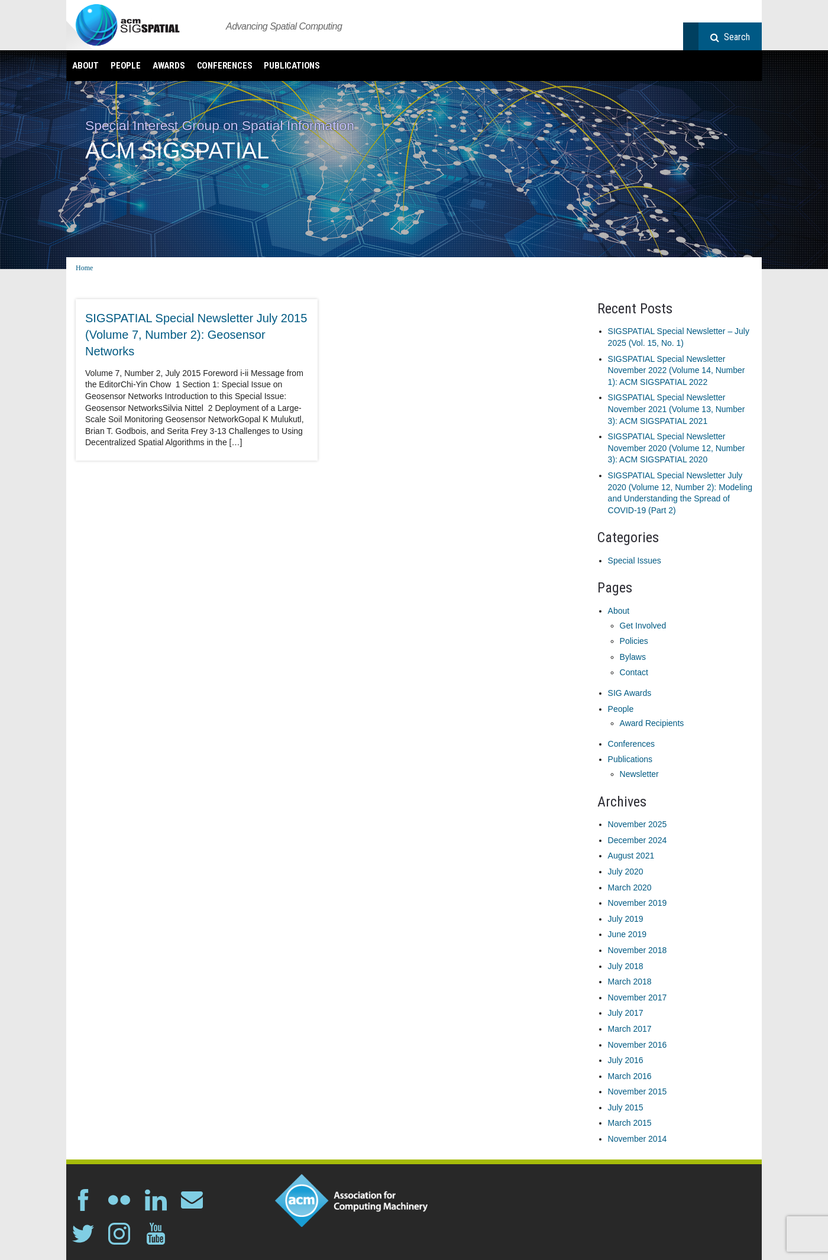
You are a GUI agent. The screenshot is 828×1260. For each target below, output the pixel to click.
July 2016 (625, 1060)
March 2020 (630, 887)
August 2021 (631, 855)
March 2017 (630, 1029)
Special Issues (634, 560)
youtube (156, 1234)
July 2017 (625, 1013)
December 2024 (637, 840)
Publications (292, 65)
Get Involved (643, 625)
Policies (634, 641)
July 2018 (625, 966)
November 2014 (637, 1139)
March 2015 (630, 1123)
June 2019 (627, 934)
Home (84, 268)
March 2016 (630, 1076)
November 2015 (637, 1091)
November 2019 (637, 903)
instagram (119, 1234)
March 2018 (630, 981)
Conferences (225, 65)
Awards (169, 65)
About (85, 65)
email (192, 1200)
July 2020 (625, 871)
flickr (119, 1200)
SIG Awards (630, 693)
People (126, 65)
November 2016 (637, 1045)
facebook (83, 1200)
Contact (634, 672)
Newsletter (639, 774)
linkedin (156, 1200)
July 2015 (625, 1107)
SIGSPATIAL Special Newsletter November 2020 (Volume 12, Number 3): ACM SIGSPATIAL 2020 (676, 448)
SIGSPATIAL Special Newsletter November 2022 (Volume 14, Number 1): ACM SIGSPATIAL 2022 (676, 370)
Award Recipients (652, 723)
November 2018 (637, 950)
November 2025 (637, 824)
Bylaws (633, 657)
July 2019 (625, 919)
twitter (83, 1234)
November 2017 (637, 997)
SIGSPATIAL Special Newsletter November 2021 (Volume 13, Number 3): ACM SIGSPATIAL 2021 (676, 409)
